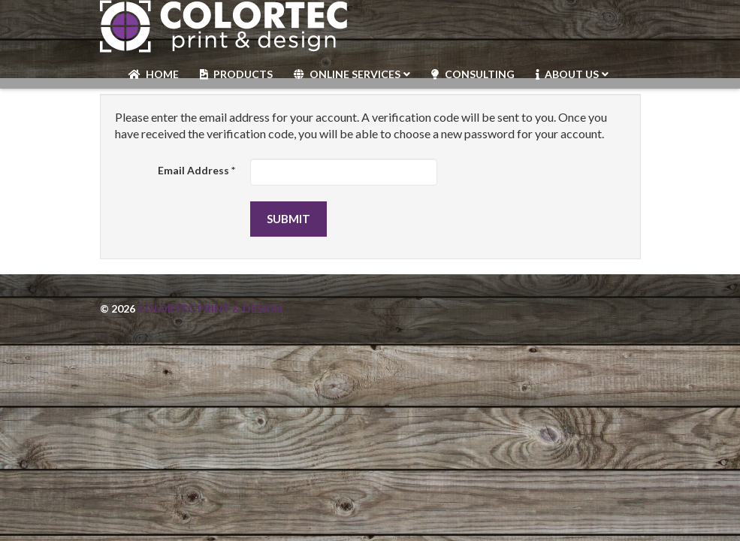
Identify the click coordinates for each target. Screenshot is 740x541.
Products (243, 74)
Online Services (355, 74)
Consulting (480, 74)
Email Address (196, 170)
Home (162, 74)
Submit (288, 218)
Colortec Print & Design (209, 308)
